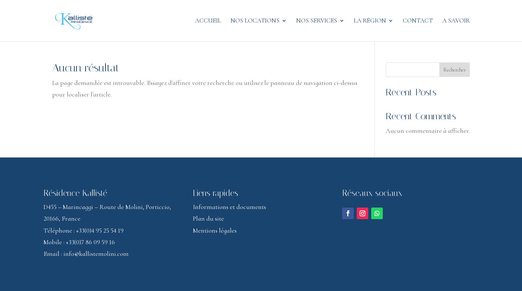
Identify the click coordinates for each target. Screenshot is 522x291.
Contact (418, 21)
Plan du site (208, 218)
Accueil (208, 21)
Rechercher (454, 70)
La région (370, 21)
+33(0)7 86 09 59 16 (90, 242)
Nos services (316, 21)
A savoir (456, 21)
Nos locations (255, 21)
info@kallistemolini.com (96, 254)
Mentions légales (215, 230)
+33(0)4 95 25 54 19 (100, 230)
